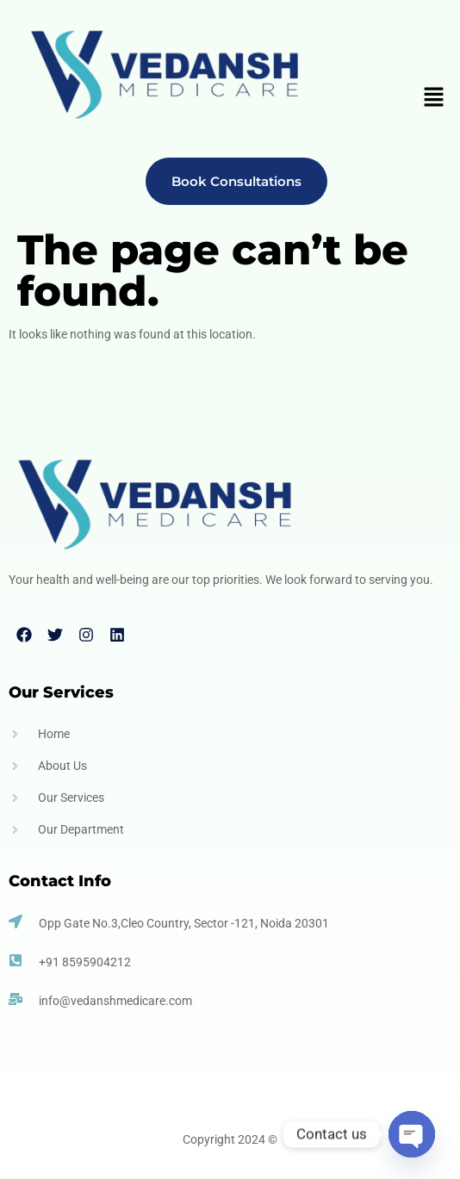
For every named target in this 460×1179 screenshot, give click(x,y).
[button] (434, 99)
